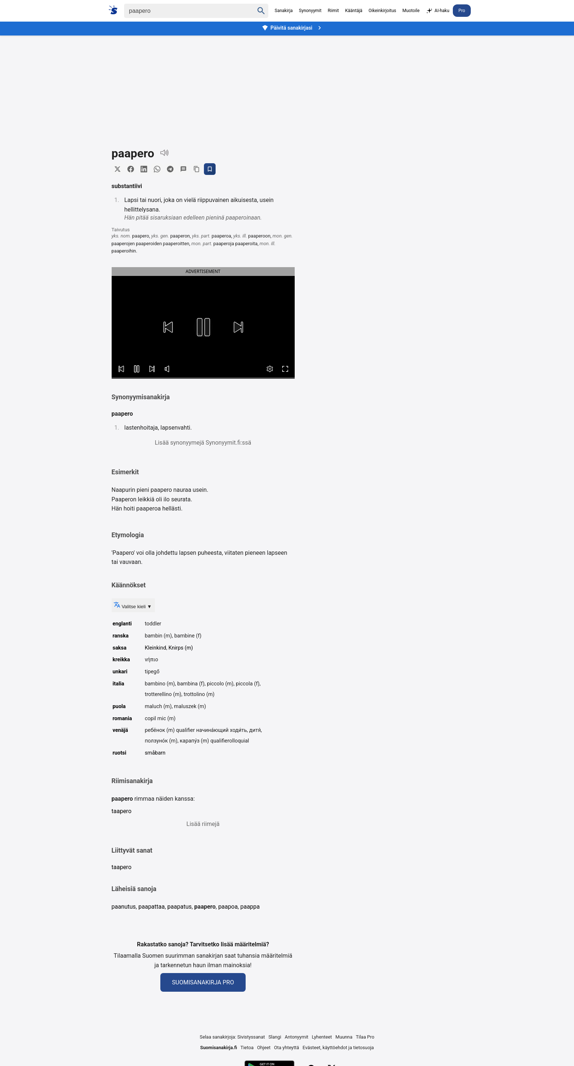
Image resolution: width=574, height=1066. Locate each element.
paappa (250, 906)
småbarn (155, 753)
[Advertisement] (287, 86)
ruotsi (120, 753)
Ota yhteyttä (286, 1047)
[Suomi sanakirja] (115, 10)
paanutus (124, 906)
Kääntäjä (353, 10)
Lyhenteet (322, 1037)
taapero (122, 811)
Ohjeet (264, 1047)
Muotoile (411, 10)
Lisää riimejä (202, 823)
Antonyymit (296, 1037)
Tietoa (247, 1047)
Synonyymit (310, 10)
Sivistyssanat (251, 1037)
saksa (120, 648)
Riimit (333, 10)
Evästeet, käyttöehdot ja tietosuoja (338, 1047)
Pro (461, 10)
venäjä (120, 730)
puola (119, 706)
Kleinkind (155, 648)
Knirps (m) (180, 648)
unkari (120, 672)
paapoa (228, 906)
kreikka (121, 660)
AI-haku (437, 11)
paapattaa (151, 906)
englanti (122, 624)
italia (118, 684)
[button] (168, 327)
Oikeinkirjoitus (382, 10)
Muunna (343, 1037)
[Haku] (182, 11)
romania (122, 718)
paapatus (179, 906)
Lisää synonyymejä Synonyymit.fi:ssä (203, 442)
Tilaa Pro (365, 1037)
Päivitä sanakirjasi (292, 27)
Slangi (274, 1037)
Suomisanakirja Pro (203, 982)
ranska (121, 636)
